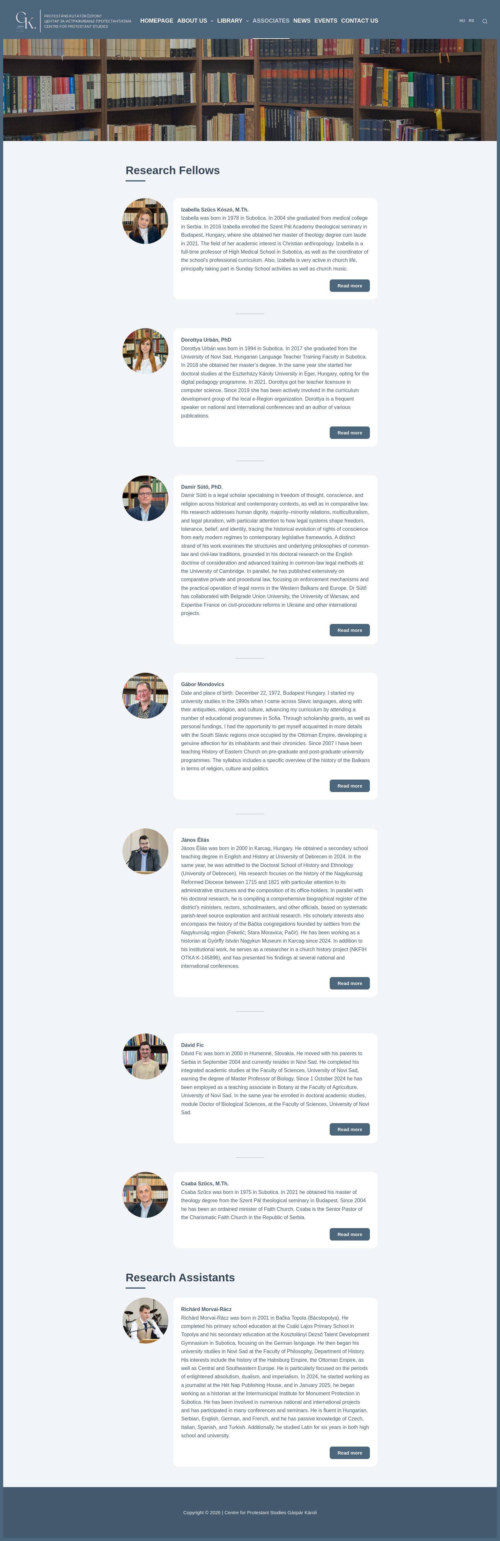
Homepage (156, 21)
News (302, 21)
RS (471, 21)
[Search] (484, 21)
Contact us (360, 21)
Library (234, 21)
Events (325, 21)
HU (462, 21)
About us (196, 21)
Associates (271, 21)
